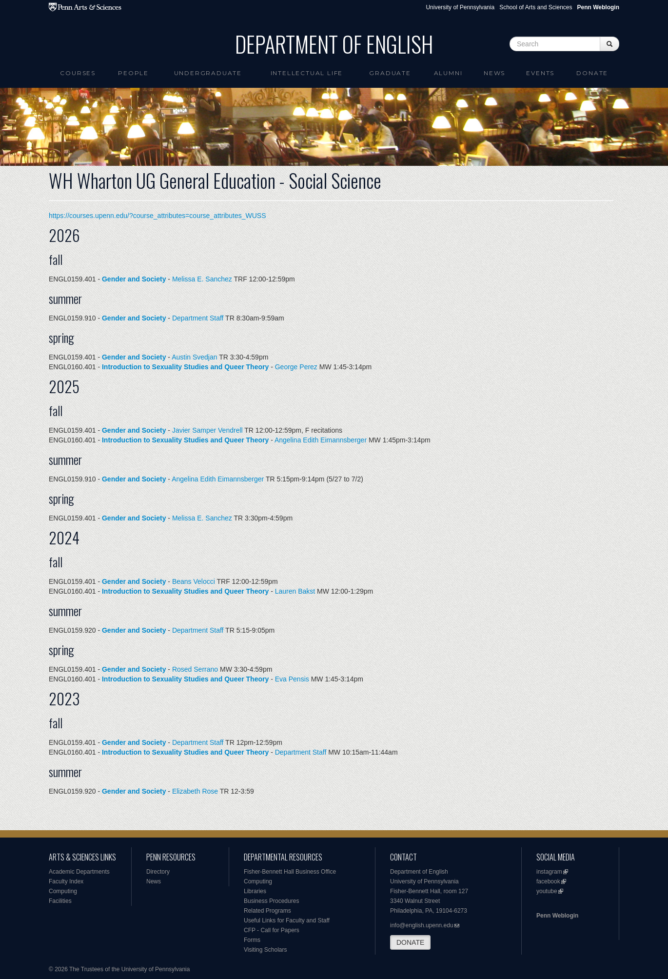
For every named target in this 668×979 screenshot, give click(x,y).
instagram (549, 871)
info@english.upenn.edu (421, 925)
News (494, 73)
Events (540, 73)
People (133, 73)
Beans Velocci (193, 581)
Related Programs (267, 910)
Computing (63, 891)
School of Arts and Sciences (535, 7)
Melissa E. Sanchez (202, 279)
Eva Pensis (292, 679)
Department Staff (198, 318)
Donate (592, 73)
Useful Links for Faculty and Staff (287, 920)
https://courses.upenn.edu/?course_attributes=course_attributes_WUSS (157, 216)
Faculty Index (66, 881)
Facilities (60, 901)
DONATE (410, 942)
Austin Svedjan (194, 357)
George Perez (296, 367)
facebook (548, 881)
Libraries (255, 891)
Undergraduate (208, 73)
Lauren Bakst (295, 591)
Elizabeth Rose (195, 791)
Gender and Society (134, 279)
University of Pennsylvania (460, 7)
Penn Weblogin (557, 915)
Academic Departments (79, 871)
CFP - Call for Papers (271, 930)
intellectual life (307, 73)
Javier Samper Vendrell (207, 430)
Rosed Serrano (195, 669)
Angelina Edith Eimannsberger (321, 440)
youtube (546, 891)
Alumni (448, 73)
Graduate (390, 73)
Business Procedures (271, 901)
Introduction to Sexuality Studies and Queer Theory (185, 367)
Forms (252, 940)
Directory (158, 871)
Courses (78, 73)
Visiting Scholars (265, 949)
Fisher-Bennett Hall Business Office (290, 871)
